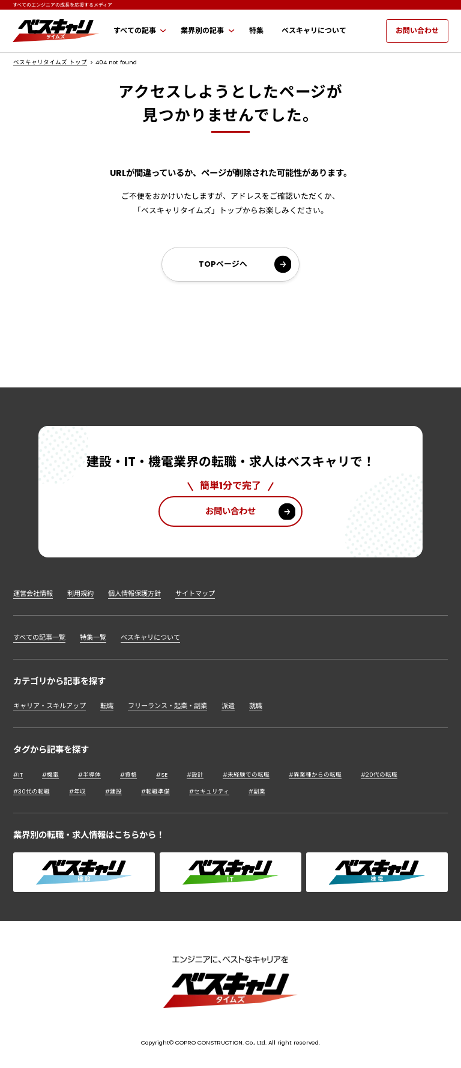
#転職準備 (155, 791)
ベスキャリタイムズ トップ (50, 62)
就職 (255, 706)
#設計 (195, 774)
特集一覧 (93, 637)
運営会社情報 (33, 593)
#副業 (257, 791)
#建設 (113, 791)
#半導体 (89, 774)
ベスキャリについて (150, 637)
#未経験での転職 (246, 774)
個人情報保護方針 (134, 593)
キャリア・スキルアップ (49, 706)
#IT (18, 774)
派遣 (228, 706)
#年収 (77, 791)
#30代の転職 (31, 791)
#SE (161, 774)
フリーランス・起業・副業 (167, 706)
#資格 (128, 774)
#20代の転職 (379, 774)
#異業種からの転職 (315, 774)
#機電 (50, 774)
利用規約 (80, 593)
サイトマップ (195, 593)
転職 (106, 706)
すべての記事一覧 (39, 637)
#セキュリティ (209, 791)
